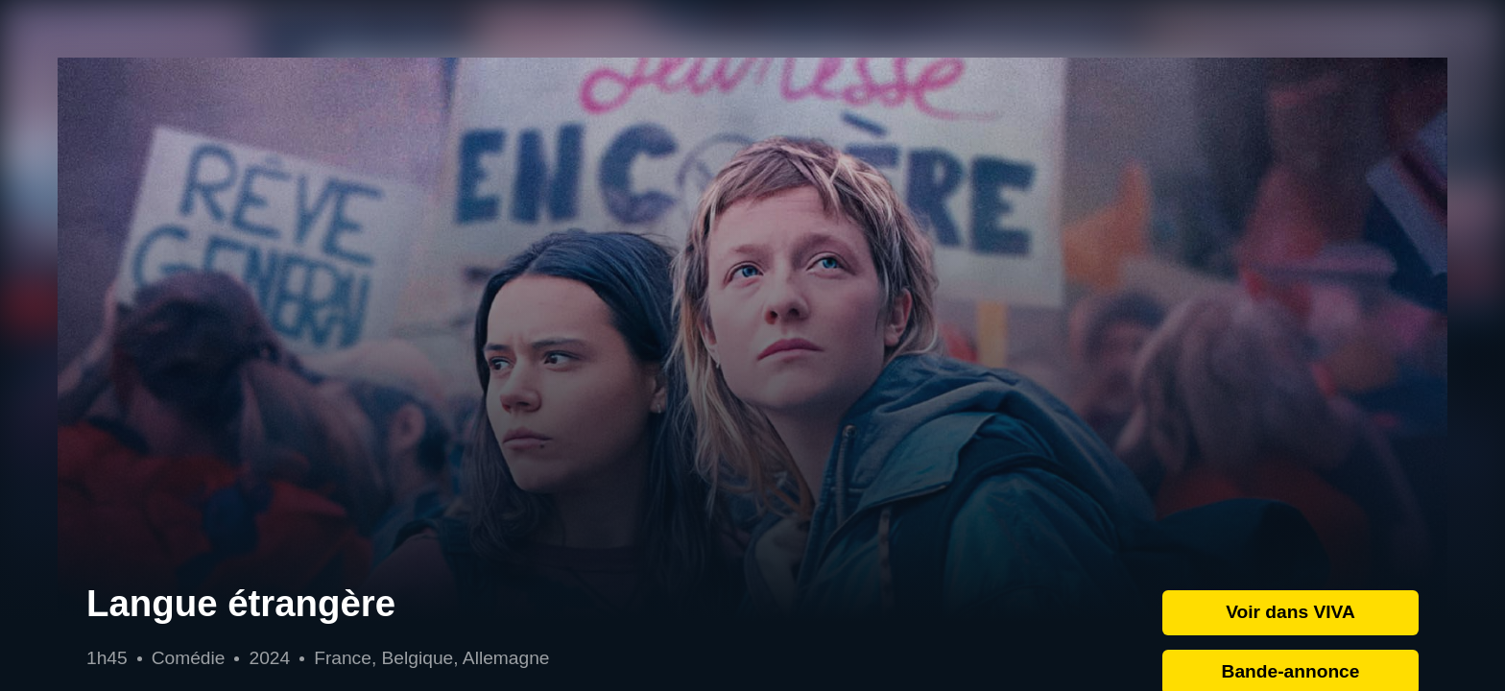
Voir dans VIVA (1290, 612)
